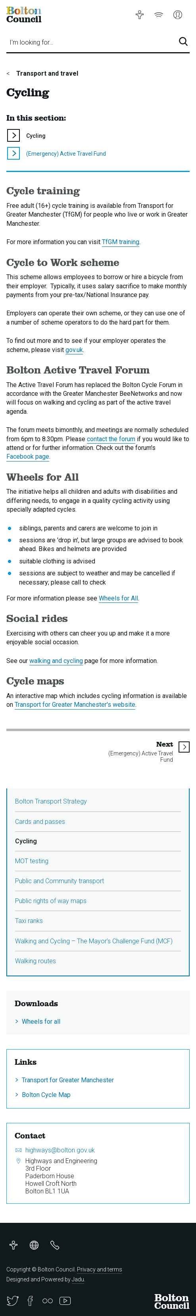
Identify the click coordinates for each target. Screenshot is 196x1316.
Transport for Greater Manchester (68, 1080)
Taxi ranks (29, 921)
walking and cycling (56, 661)
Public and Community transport (59, 881)
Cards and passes (40, 821)
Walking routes (35, 961)
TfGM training (120, 242)
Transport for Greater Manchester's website (75, 704)
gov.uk (74, 350)
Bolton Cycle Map (46, 1095)
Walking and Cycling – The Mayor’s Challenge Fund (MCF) (94, 941)
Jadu (78, 1279)
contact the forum (111, 439)
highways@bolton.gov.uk (60, 1150)
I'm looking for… (31, 42)
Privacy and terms (99, 1269)
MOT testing (31, 861)
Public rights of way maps (50, 901)
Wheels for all (41, 1021)
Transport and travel (46, 73)
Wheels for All (118, 598)
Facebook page (27, 456)
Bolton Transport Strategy (51, 801)
